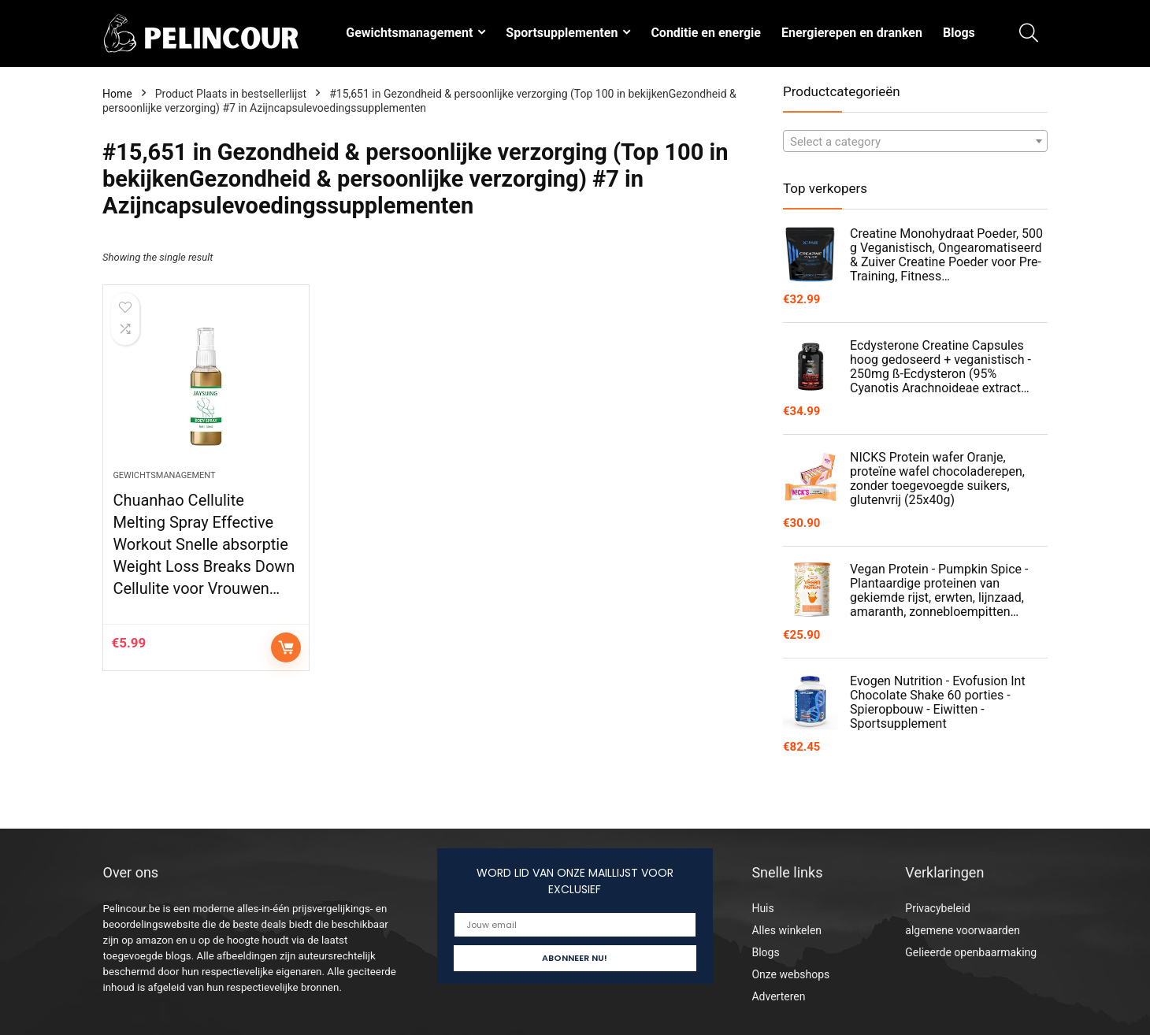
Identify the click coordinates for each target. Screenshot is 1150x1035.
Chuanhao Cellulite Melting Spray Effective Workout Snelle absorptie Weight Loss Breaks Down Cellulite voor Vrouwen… (204, 544)
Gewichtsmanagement (409, 32)
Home (117, 93)
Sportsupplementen (562, 32)
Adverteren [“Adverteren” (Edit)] (778, 996)
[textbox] (915, 142)
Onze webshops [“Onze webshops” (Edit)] (790, 974)
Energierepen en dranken (851, 32)
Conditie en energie (706, 32)
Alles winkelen (786, 930)
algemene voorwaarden (962, 930)
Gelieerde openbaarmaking (971, 952)
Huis (762, 908)
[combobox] (915, 141)
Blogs (959, 32)
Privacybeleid (937, 908)
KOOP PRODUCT (285, 647)
